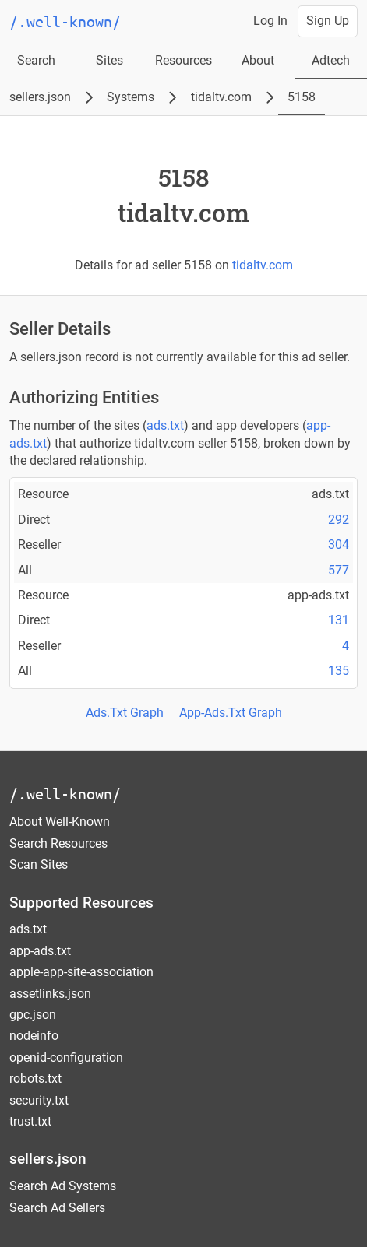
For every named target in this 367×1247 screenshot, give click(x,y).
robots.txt (35, 1078)
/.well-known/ (65, 794)
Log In (270, 20)
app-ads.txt (40, 950)
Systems (130, 97)
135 (338, 670)
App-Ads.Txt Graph (230, 712)
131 (338, 620)
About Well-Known (59, 821)
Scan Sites (38, 864)
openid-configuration (66, 1057)
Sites (109, 60)
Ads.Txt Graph (125, 712)
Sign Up (327, 20)
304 (338, 544)
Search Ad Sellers (57, 1207)
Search (36, 60)
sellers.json (40, 97)
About (258, 60)
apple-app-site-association (81, 971)
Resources (183, 60)
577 (338, 570)
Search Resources (58, 843)
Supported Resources (81, 903)
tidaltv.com (221, 97)
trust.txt (30, 1121)
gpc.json (32, 1014)
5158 (302, 97)
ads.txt (165, 425)
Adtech (331, 60)
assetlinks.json (50, 993)
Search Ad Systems (62, 1186)
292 (338, 519)
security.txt (39, 1100)
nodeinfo (33, 1035)
